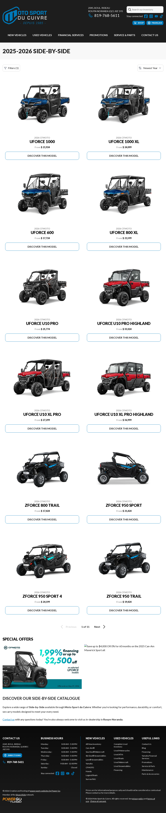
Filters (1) (11, 68)
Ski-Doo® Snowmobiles (96, 756)
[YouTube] (156, 16)
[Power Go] (32, 800)
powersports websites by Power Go (45, 791)
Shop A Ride (21, 795)
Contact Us (149, 35)
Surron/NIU (91, 779)
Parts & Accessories (150, 774)
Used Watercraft (121, 762)
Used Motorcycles (122, 750)
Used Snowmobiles (122, 766)
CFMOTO (90, 767)
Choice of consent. (98, 801)
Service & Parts (124, 35)
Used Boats (119, 758)
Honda (89, 771)
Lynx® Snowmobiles (94, 759)
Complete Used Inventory (120, 745)
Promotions (99, 35)
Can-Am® (90, 748)
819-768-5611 (104, 15)
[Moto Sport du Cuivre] (25, 16)
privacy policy (138, 798)
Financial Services (71, 35)
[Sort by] (150, 68)
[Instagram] (151, 16)
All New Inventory (93, 744)
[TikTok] (161, 16)
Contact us (9, 719)
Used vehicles (42, 35)
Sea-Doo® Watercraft (95, 752)
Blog (144, 748)
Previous (68, 627)
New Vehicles (17, 35)
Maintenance (147, 770)
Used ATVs (118, 754)
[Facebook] (146, 16)
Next (100, 627)
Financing (118, 770)
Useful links (151, 738)
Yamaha (89, 763)
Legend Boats (92, 775)
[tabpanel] (59, 756)
